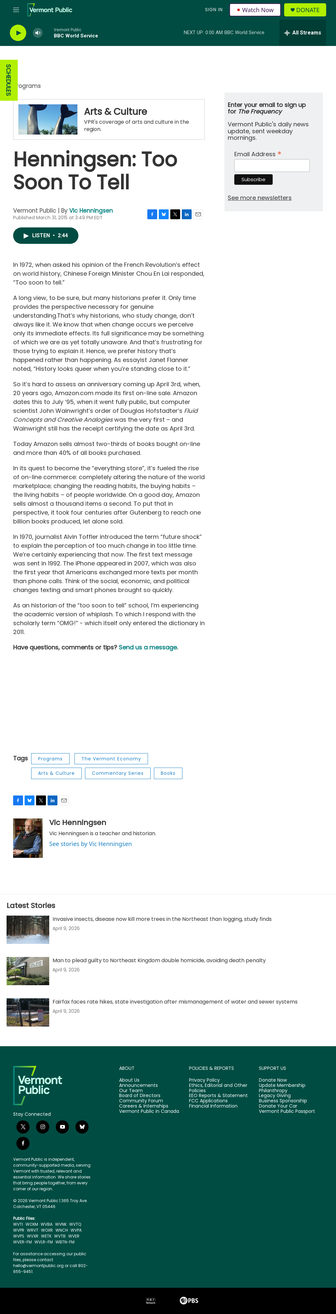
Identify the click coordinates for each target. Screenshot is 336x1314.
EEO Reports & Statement (218, 1095)
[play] (18, 33)
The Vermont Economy (111, 758)
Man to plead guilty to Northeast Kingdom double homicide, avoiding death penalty (159, 960)
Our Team (131, 1090)
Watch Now (255, 10)
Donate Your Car (278, 1106)
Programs (27, 86)
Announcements (138, 1085)
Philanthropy (273, 1090)
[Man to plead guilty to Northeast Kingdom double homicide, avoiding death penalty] (28, 971)
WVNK (61, 1224)
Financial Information (213, 1106)
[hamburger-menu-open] (16, 9)
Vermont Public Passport (287, 1111)
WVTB (60, 1236)
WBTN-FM (64, 1242)
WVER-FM (22, 1242)
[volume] (37, 33)
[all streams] (302, 33)
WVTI (18, 1224)
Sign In (214, 9)
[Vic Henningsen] (28, 838)
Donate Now (273, 1080)
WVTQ (75, 1224)
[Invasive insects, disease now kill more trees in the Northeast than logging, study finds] (28, 930)
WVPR (18, 1230)
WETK (46, 1236)
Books (168, 773)
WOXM (32, 1224)
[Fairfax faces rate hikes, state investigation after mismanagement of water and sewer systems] (28, 1012)
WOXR (47, 1230)
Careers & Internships (143, 1106)
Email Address (258, 153)
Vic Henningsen (91, 211)
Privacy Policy (204, 1080)
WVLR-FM (43, 1242)
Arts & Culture (115, 111)
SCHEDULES (8, 80)
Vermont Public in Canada (149, 1111)
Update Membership (282, 1085)
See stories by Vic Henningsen (90, 844)
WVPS (18, 1236)
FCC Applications (208, 1101)
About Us (129, 1080)
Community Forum (141, 1101)
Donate (308, 10)
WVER (73, 1236)
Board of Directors (139, 1095)
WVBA (46, 1224)
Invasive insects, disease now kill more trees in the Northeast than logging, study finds (162, 919)
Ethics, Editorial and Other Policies (218, 1088)
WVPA (76, 1230)
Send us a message (148, 647)
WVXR (32, 1236)
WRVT (32, 1230)
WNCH (61, 1230)
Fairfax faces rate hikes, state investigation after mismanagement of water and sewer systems (175, 1002)
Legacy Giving (275, 1095)
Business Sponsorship (283, 1101)
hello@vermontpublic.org (38, 1265)
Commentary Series (118, 773)
